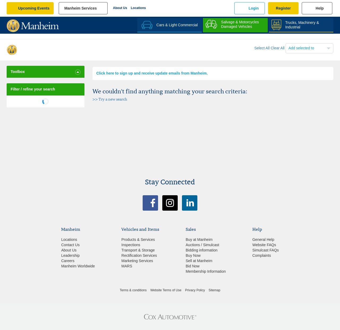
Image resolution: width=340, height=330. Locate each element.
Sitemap (214, 290)
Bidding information (202, 250)
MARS (126, 266)
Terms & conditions (133, 290)
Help (320, 8)
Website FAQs (264, 245)
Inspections (130, 245)
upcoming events (33, 8)
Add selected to (301, 48)
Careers (67, 261)
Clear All (277, 48)
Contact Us (70, 245)
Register (283, 8)
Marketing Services (137, 261)
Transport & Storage (138, 250)
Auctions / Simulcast (202, 245)
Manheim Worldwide (78, 266)
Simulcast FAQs (265, 250)
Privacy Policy (195, 290)
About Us (120, 8)
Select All (262, 48)
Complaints (261, 255)
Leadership (70, 255)
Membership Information (206, 271)
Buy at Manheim (199, 239)
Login (254, 8)
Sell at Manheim (199, 261)
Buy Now (193, 255)
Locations (138, 8)
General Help (263, 239)
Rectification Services (139, 255)
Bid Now (192, 266)
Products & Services (138, 239)
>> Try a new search (109, 99)
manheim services (80, 8)
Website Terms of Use (165, 290)
